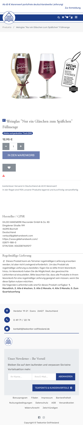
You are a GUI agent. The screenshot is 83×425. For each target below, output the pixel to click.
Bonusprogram (20, 398)
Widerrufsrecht (32, 408)
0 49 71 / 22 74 (21, 320)
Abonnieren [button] (66, 376)
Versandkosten (66, 403)
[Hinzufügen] (20, 146)
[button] (9, 168)
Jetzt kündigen (50, 408)
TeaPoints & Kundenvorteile (54, 387)
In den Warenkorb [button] (21, 155)
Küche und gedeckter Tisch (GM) (18, 133)
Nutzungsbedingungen (20, 403)
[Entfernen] (5, 146)
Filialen (34, 398)
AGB (53, 403)
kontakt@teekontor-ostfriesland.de (31, 329)
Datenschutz (41, 403)
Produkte (6, 27)
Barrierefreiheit (63, 398)
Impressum (47, 398)
